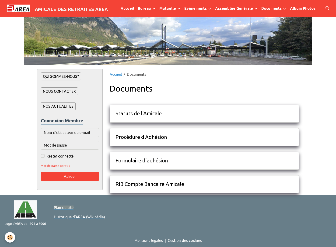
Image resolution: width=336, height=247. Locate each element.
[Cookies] (10, 237)
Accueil (127, 8)
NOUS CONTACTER (59, 91)
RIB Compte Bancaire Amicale (150, 184)
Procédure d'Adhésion (141, 137)
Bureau (145, 8)
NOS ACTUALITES (58, 106)
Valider (70, 176)
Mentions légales (148, 240)
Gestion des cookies (185, 240)
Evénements (196, 8)
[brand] (56, 8)
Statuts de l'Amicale (139, 113)
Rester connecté (60, 156)
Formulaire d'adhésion (142, 160)
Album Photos (302, 8)
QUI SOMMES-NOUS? (61, 76)
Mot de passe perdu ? (55, 165)
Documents (272, 8)
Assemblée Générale (234, 8)
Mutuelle (168, 8)
